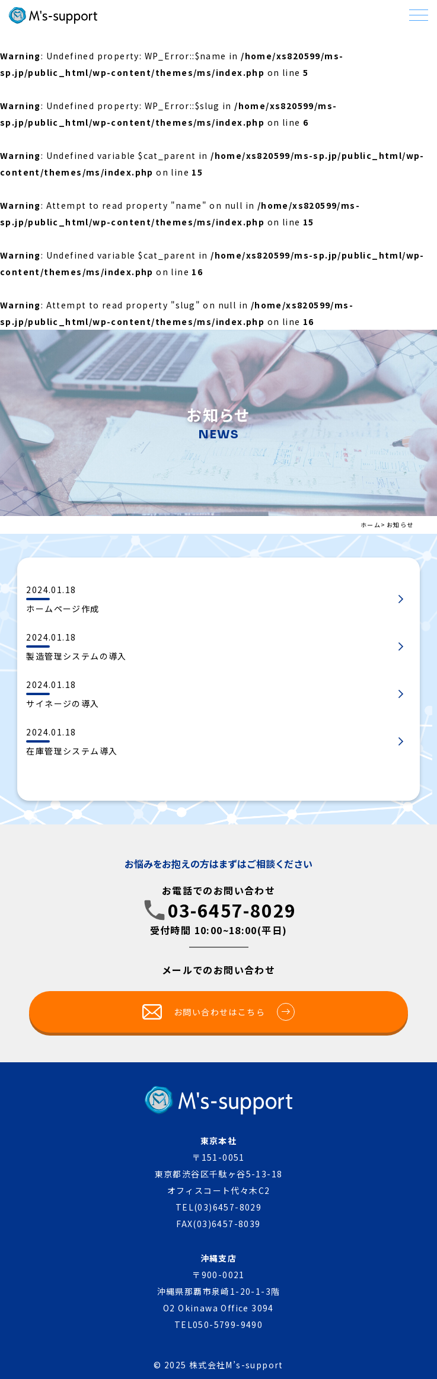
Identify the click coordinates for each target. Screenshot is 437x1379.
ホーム (371, 524)
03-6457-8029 (232, 910)
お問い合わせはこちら (234, 1012)
